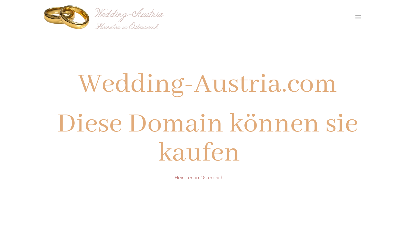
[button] (358, 17)
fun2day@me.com (122, 199)
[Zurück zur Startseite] (105, 17)
